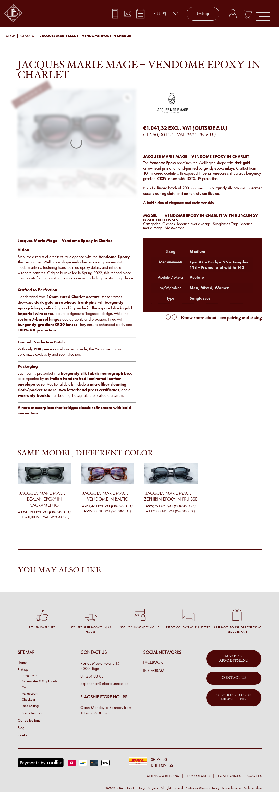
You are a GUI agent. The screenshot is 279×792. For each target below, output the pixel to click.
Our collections (29, 720)
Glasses (27, 36)
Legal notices (229, 776)
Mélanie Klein (253, 788)
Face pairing (30, 706)
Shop (10, 36)
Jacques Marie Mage (194, 223)
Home (22, 662)
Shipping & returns (163, 776)
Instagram (153, 671)
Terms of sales (197, 776)
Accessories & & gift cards (39, 681)
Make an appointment (233, 659)
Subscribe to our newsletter (234, 698)
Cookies (254, 776)
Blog (21, 727)
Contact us (234, 678)
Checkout (28, 699)
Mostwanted (174, 227)
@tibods (204, 788)
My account (30, 693)
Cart (25, 687)
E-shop (203, 14)
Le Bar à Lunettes (30, 713)
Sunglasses (221, 223)
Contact (23, 735)
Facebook (153, 662)
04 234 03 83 (92, 676)
